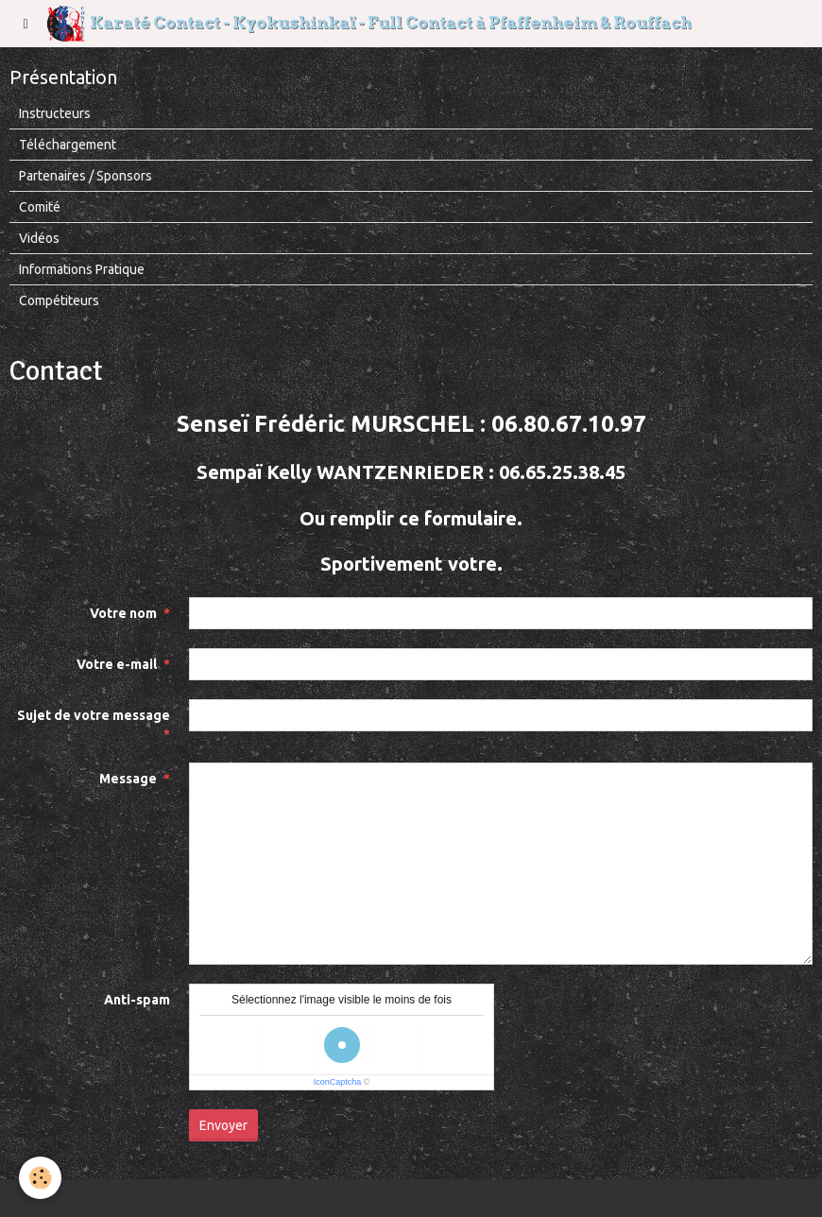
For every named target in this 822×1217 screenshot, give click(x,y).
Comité (39, 206)
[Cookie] (40, 1178)
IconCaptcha (338, 1082)
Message (128, 778)
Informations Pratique (82, 269)
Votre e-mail (117, 664)
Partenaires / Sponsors (85, 175)
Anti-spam (137, 999)
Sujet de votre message (93, 715)
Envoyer (223, 1125)
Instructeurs (55, 113)
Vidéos (39, 238)
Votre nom (123, 613)
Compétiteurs (59, 300)
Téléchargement (67, 144)
